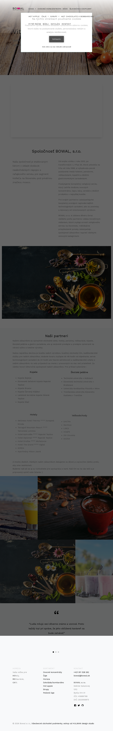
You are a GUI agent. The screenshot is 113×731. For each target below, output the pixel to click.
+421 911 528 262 (81, 672)
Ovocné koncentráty (49, 9)
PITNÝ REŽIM (35, 24)
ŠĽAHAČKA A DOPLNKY (80, 9)
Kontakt (66, 24)
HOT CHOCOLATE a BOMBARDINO (77, 16)
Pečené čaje (48, 693)
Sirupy (53, 16)
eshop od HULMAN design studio (78, 723)
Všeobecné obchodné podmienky (47, 723)
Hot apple (48, 686)
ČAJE (44, 16)
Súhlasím (56, 39)
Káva (65, 9)
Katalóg (55, 24)
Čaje (45, 676)
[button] (53, 652)
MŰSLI (46, 24)
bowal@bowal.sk (82, 676)
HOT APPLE (34, 16)
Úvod (31, 9)
